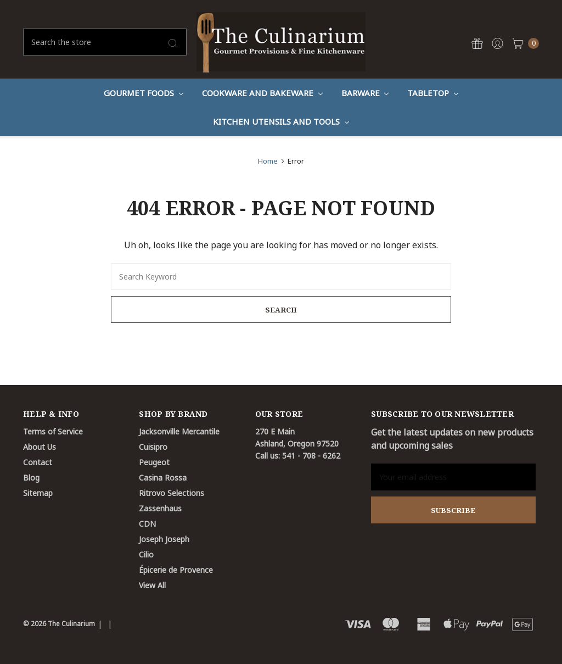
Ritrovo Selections (171, 493)
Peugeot (154, 462)
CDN (147, 523)
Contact (37, 462)
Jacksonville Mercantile (179, 431)
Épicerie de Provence (176, 570)
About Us (39, 447)
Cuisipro (153, 447)
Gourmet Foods (143, 92)
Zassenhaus (160, 508)
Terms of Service (53, 431)
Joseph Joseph (164, 539)
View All (152, 585)
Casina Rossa (163, 477)
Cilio (146, 554)
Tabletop (432, 92)
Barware (365, 92)
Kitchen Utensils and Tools (281, 121)
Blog (31, 477)
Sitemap (38, 493)
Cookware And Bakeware (262, 92)
